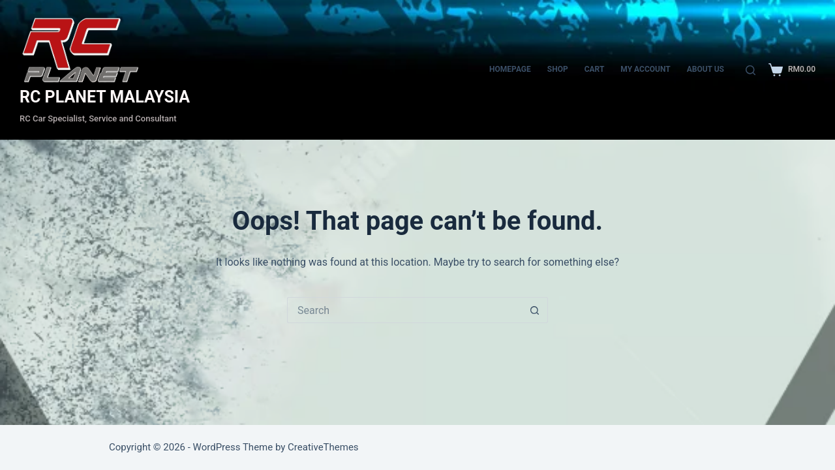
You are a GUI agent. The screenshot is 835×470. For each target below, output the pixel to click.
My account (645, 69)
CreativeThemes (323, 447)
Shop (557, 69)
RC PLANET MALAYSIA (105, 96)
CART (594, 69)
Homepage (510, 69)
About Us (705, 69)
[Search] (750, 70)
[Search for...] (404, 310)
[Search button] (535, 310)
